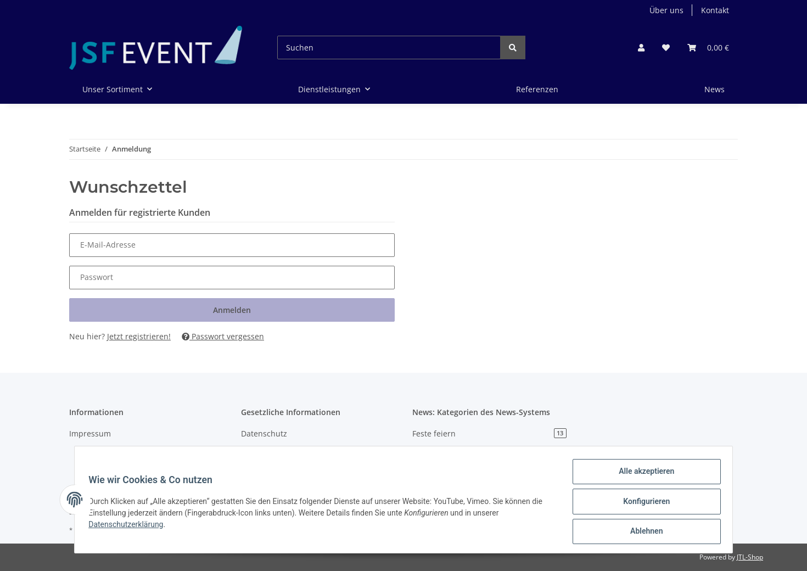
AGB (248, 452)
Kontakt (715, 10)
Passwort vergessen (223, 336)
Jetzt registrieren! (139, 336)
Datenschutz (264, 433)
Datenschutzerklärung (129, 526)
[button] (641, 47)
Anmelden (232, 310)
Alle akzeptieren (642, 475)
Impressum (90, 433)
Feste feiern (489, 433)
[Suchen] (389, 47)
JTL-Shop (750, 557)
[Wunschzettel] (666, 47)
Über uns (666, 10)
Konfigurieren (642, 503)
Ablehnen (642, 532)
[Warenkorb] (708, 47)
